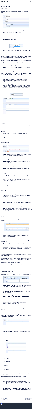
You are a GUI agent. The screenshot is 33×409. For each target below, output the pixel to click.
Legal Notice (2, 407)
